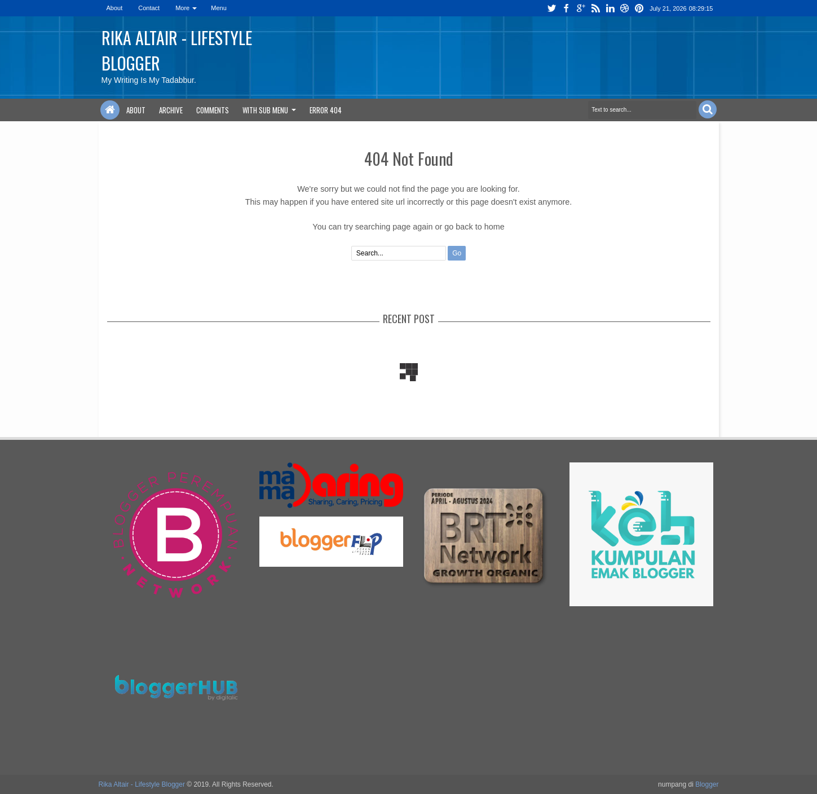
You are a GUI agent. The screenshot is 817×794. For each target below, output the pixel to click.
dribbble (624, 8)
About (115, 8)
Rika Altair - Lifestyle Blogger (142, 784)
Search (708, 109)
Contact (149, 8)
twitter (551, 8)
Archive (171, 110)
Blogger (706, 784)
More (182, 8)
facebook (566, 8)
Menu (219, 8)
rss (595, 8)
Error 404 (326, 110)
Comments (212, 110)
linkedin (610, 8)
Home (110, 110)
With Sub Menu (265, 110)
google (580, 8)
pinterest (639, 8)
